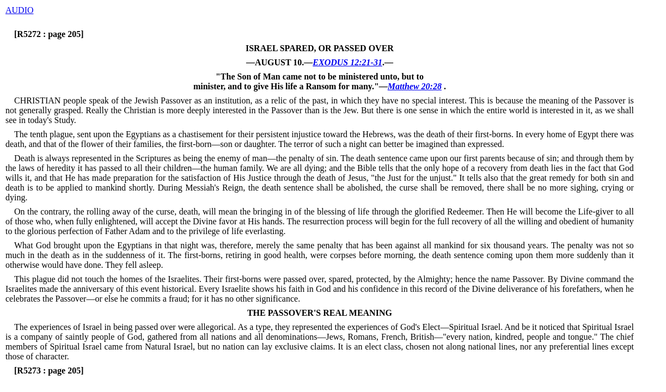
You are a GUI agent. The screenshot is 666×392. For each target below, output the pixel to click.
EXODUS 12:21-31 (347, 62)
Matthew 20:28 (415, 86)
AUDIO (19, 10)
